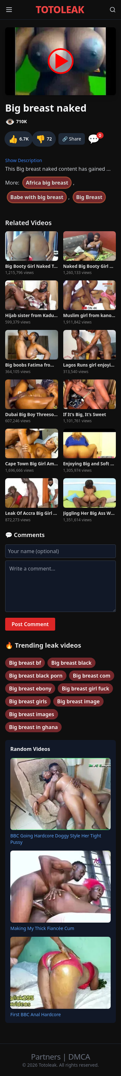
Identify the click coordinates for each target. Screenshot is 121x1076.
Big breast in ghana (33, 727)
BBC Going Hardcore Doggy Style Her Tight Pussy (55, 839)
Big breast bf (25, 662)
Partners (46, 1056)
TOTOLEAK (60, 9)
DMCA (79, 1056)
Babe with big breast (36, 197)
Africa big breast (47, 182)
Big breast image (78, 701)
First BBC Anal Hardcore (35, 1014)
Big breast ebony (30, 688)
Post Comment (30, 624)
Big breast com (91, 675)
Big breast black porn (36, 675)
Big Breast (89, 197)
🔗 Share (71, 139)
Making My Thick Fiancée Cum (42, 928)
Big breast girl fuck (85, 688)
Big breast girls (28, 701)
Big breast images (31, 714)
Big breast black (71, 662)
